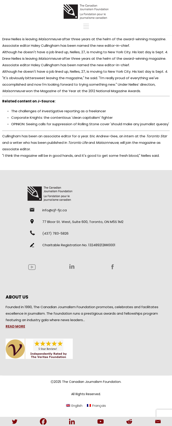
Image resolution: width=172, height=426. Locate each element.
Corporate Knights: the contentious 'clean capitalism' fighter (62, 117)
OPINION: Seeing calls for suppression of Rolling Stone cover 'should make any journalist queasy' (90, 124)
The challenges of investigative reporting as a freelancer (58, 111)
